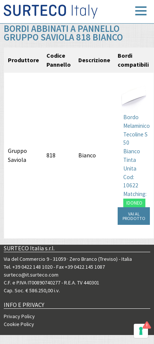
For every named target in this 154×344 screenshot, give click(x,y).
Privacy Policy (19, 316)
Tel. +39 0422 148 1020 (28, 266)
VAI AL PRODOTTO (134, 216)
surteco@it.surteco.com (31, 274)
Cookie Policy (19, 324)
